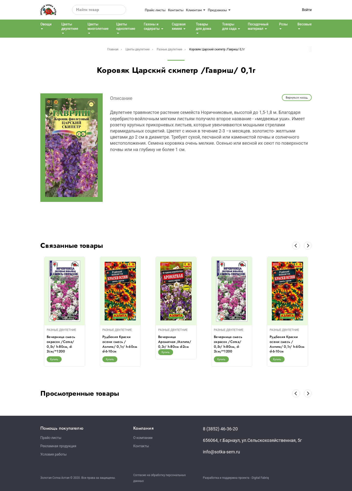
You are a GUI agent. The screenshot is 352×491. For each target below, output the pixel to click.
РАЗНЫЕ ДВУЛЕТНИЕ (61, 330)
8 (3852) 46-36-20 (220, 428)
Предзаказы (219, 10)
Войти (307, 10)
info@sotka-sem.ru (221, 451)
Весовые (304, 24)
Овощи (46, 24)
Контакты (175, 10)
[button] (296, 246)
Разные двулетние (169, 49)
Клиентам (195, 10)
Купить (54, 359)
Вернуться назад (297, 97)
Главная (113, 49)
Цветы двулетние (137, 49)
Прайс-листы (155, 10)
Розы (283, 24)
